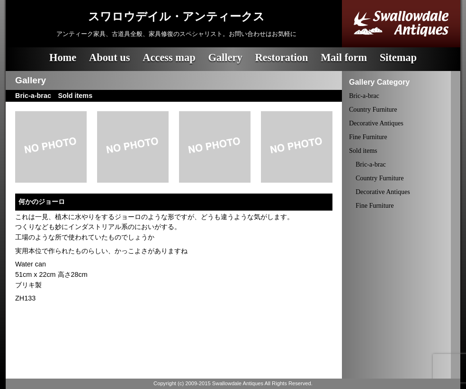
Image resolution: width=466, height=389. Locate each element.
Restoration (281, 57)
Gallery (225, 57)
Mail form (344, 57)
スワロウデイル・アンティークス (176, 16)
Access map (169, 57)
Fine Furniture (368, 137)
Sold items (363, 150)
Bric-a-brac (364, 95)
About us (109, 57)
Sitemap (398, 57)
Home (62, 57)
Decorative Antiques (376, 123)
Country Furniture (373, 109)
